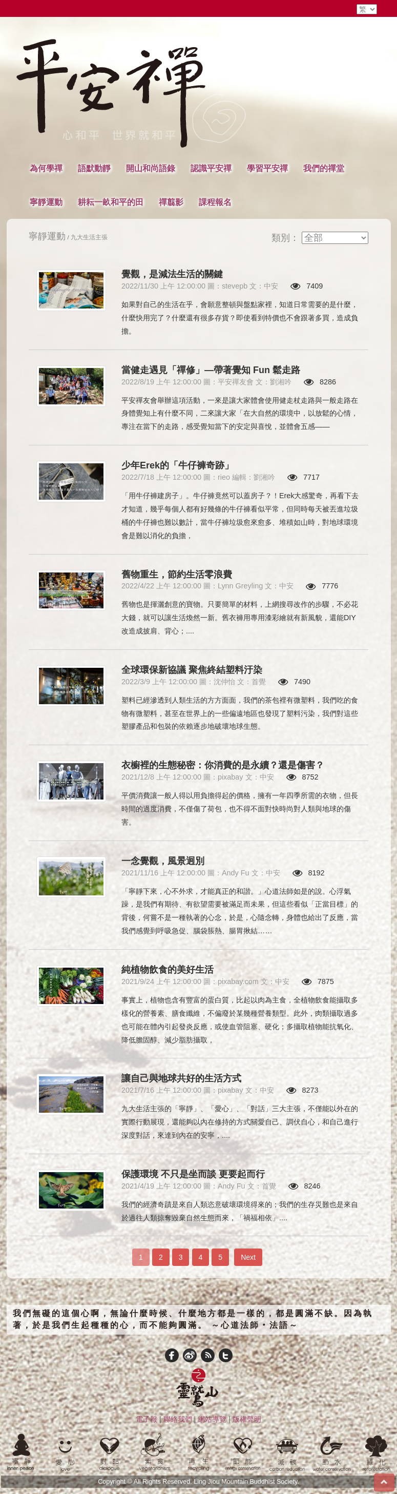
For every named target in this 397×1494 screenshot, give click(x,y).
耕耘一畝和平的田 (110, 202)
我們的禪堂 (323, 168)
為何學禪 (46, 168)
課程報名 (215, 202)
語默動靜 (94, 168)
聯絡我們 (177, 1419)
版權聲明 (247, 1419)
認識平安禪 (211, 168)
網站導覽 (212, 1419)
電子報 (146, 1419)
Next (248, 1257)
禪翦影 (171, 202)
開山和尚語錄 (150, 168)
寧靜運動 (46, 202)
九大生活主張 (89, 237)
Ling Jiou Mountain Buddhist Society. (246, 1481)
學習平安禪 (267, 168)
